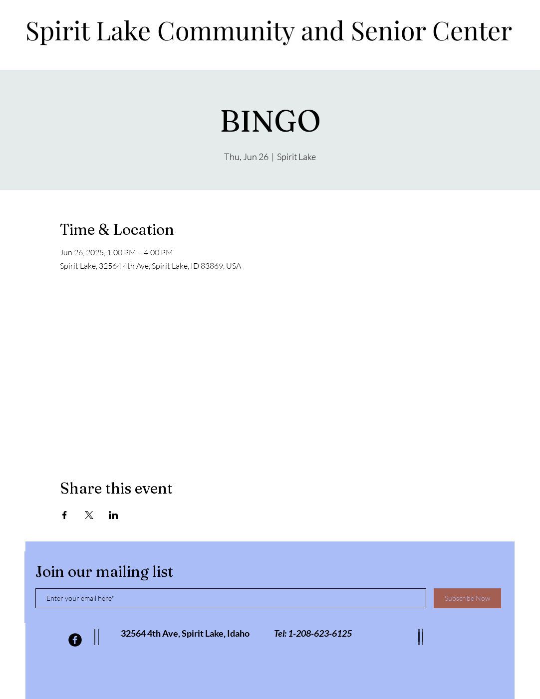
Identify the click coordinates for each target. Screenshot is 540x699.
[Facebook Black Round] (75, 640)
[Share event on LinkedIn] (113, 515)
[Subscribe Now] (467, 598)
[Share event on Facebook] (64, 515)
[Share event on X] (89, 515)
